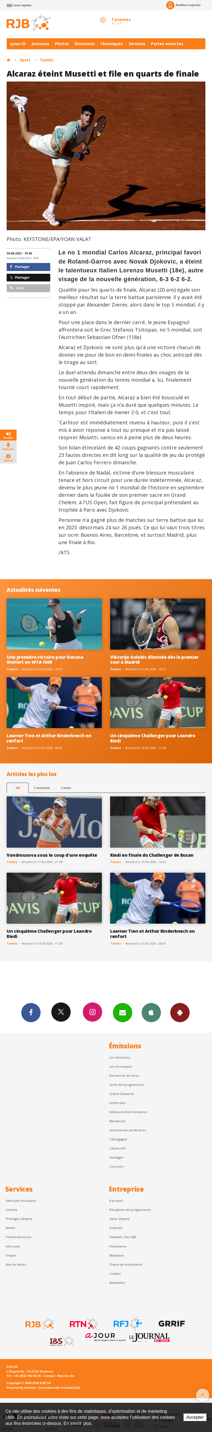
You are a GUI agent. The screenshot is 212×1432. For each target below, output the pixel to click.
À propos (116, 1200)
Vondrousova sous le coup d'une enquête (52, 855)
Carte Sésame (119, 1219)
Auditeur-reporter (183, 5)
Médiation (116, 1255)
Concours (116, 1166)
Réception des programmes (130, 1209)
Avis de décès (16, 1264)
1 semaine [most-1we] (42, 788)
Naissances (117, 1121)
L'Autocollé (117, 1148)
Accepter (195, 1417)
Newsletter (117, 1282)
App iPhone (151, 1012)
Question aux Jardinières (127, 1130)
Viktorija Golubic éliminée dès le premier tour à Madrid (154, 659)
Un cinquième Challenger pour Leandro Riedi (152, 738)
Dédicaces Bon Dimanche (128, 1112)
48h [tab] (17, 788)
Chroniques (111, 43)
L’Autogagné (118, 1139)
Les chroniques (120, 1066)
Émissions (85, 43)
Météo (10, 1228)
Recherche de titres (124, 1075)
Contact (115, 1273)
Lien (17, 288)
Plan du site (65, 1375)
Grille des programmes (126, 1084)
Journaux (40, 43)
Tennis (46, 60)
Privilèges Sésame (19, 1219)
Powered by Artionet (21, 1387)
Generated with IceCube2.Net (59, 1387)
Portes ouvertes (167, 43)
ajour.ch (18, 43)
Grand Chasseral (121, 1093)
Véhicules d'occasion (21, 1200)
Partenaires (117, 1246)
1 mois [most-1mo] (66, 788)
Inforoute (13, 1246)
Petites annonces (18, 1237)
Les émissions (119, 1057)
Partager (20, 267)
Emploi (11, 1255)
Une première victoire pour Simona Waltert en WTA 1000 (45, 659)
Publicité (115, 1228)
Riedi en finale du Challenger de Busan (152, 855)
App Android (180, 1012)
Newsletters (122, 1012)
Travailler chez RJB (122, 1237)
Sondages (116, 1157)
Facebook (31, 1012)
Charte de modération (125, 1264)
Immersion (117, 1103)
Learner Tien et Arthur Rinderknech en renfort (49, 738)
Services (137, 43)
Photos (62, 43)
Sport (25, 60)
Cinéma (11, 1209)
